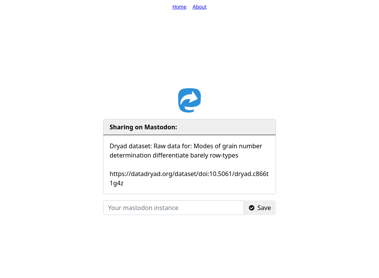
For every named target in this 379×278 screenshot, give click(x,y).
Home (179, 6)
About (199, 6)
